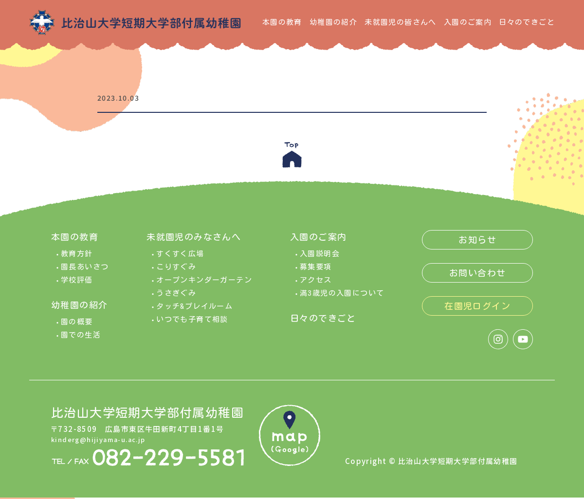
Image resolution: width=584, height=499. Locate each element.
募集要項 (316, 274)
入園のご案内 (468, 22)
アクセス (316, 287)
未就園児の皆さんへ (401, 22)
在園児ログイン (477, 313)
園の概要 (77, 329)
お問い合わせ (477, 280)
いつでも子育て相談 (192, 326)
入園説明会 (320, 261)
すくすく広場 (180, 261)
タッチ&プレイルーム (194, 313)
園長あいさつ (85, 274)
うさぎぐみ (176, 300)
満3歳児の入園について (342, 300)
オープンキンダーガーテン (204, 287)
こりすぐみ (176, 274)
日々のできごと (527, 22)
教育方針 (77, 261)
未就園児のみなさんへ (193, 244)
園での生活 (81, 342)
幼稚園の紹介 (333, 22)
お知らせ (477, 247)
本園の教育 (282, 22)
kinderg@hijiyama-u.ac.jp (104, 446)
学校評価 (77, 287)
